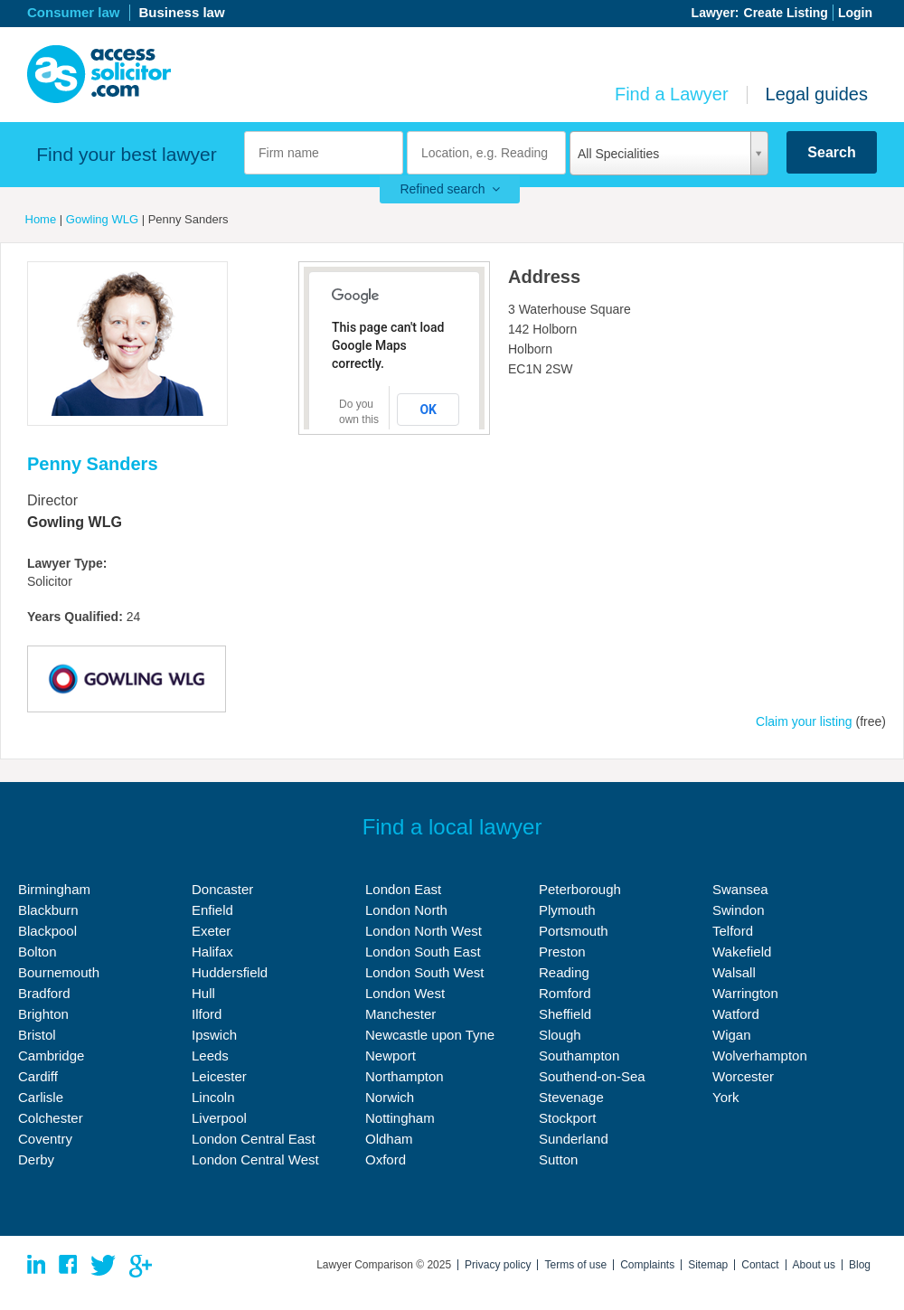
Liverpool (219, 1118)
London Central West (255, 1159)
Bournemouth (58, 972)
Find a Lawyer (672, 94)
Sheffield (565, 1014)
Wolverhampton (759, 1055)
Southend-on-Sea (592, 1076)
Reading (564, 972)
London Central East (253, 1138)
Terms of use (575, 1264)
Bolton (37, 951)
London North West (423, 930)
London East (403, 889)
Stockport (567, 1118)
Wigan (731, 1034)
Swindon (738, 910)
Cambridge (51, 1055)
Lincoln (213, 1097)
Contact (759, 1264)
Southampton (579, 1055)
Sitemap (708, 1264)
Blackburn (48, 910)
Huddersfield (230, 972)
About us (814, 1264)
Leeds (210, 1055)
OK (428, 409)
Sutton (558, 1159)
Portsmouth (573, 930)
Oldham (389, 1138)
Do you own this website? (360, 419)
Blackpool (47, 930)
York (725, 1097)
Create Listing (786, 12)
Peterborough (580, 889)
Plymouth (567, 910)
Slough (560, 1034)
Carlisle (40, 1097)
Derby (36, 1159)
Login (855, 12)
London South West (424, 972)
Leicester (219, 1076)
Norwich (389, 1097)
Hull (203, 993)
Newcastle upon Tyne (429, 1034)
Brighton (43, 1014)
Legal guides (817, 94)
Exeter (211, 930)
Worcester (743, 1076)
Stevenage (571, 1097)
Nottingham (400, 1118)
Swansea (740, 889)
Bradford (44, 993)
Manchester (400, 1014)
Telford (732, 930)
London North (406, 910)
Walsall (734, 972)
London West (405, 993)
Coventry (45, 1138)
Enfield (212, 910)
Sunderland (573, 1138)
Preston (562, 951)
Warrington (745, 993)
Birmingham (54, 889)
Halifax (212, 951)
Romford (565, 993)
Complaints (647, 1264)
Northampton (404, 1076)
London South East (423, 951)
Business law (182, 12)
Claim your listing (804, 721)
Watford (735, 1014)
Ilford (206, 1014)
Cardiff (38, 1076)
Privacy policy (498, 1264)
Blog (860, 1264)
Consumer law (73, 12)
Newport (390, 1055)
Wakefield (741, 951)
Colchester (50, 1118)
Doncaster (222, 889)
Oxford (385, 1159)
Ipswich (214, 1034)
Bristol (37, 1034)
